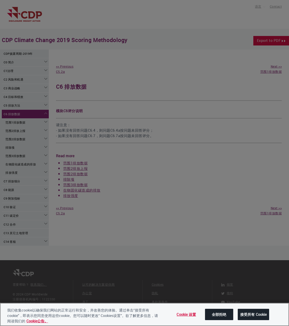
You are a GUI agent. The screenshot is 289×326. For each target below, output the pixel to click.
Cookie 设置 (186, 314)
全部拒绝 (219, 314)
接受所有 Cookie (253, 314)
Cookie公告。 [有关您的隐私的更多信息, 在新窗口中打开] (37, 321)
